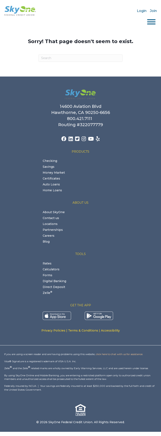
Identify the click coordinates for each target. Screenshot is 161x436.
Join (153, 11)
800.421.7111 (80, 118)
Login (141, 11)
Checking (50, 161)
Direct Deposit (54, 287)
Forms (47, 275)
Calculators (51, 269)
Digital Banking (54, 281)
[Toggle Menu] (151, 21)
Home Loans (52, 190)
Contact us (51, 218)
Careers (48, 236)
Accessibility (110, 330)
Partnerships (53, 230)
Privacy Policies (53, 330)
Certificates (51, 178)
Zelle (47, 293)
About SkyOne (54, 212)
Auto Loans (51, 184)
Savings (48, 167)
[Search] (80, 58)
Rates (47, 263)
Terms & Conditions (83, 330)
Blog (46, 241)
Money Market (54, 172)
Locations (50, 224)
